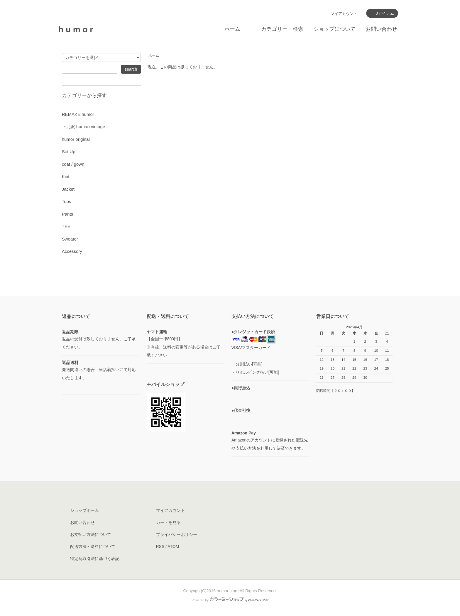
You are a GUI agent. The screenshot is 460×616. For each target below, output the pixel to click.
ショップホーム (84, 510)
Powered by (230, 600)
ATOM (173, 546)
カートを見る (168, 522)
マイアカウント (344, 13)
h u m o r (75, 29)
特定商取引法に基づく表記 (94, 558)
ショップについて (334, 29)
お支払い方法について (90, 534)
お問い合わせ (381, 29)
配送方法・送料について (92, 546)
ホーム (232, 29)
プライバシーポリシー (176, 534)
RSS (160, 546)
